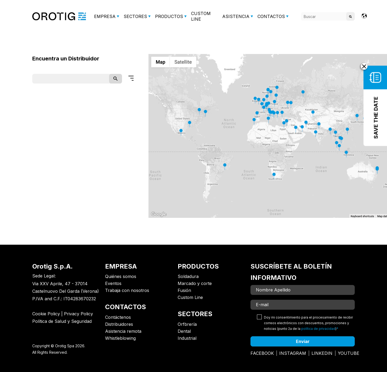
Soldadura (188, 276)
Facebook (262, 353)
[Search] (328, 16)
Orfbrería (187, 324)
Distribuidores (119, 324)
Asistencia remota (123, 331)
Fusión (184, 290)
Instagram (292, 353)
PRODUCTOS (169, 16)
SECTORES (135, 16)
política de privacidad (318, 329)
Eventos (113, 283)
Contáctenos (118, 317)
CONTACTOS (271, 16)
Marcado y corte (195, 283)
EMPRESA (105, 16)
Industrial (187, 338)
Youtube (348, 353)
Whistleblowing (120, 338)
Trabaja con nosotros (127, 290)
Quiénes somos (120, 276)
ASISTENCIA (235, 16)
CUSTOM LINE (201, 16)
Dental (184, 331)
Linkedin (321, 353)
